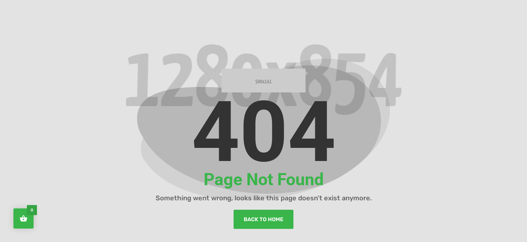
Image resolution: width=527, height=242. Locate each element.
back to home (263, 219)
